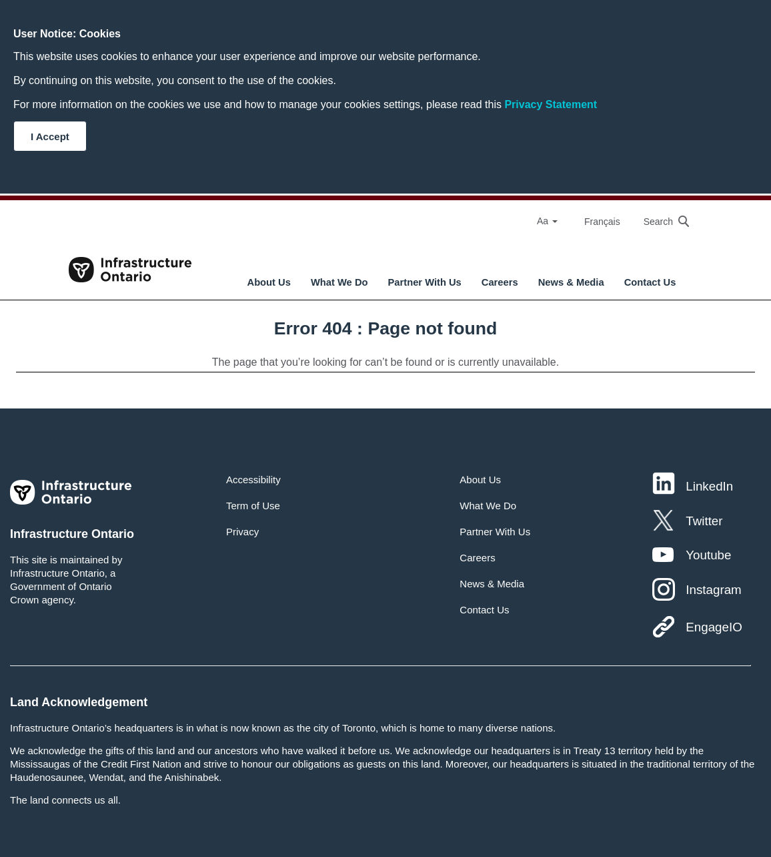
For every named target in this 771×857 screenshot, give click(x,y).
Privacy (242, 531)
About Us (269, 282)
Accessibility (253, 479)
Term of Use (253, 505)
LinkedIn (709, 486)
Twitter (704, 521)
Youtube (708, 555)
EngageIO (714, 627)
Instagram (713, 590)
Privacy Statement (550, 104)
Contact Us (650, 282)
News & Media (571, 282)
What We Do (339, 282)
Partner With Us (425, 282)
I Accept (50, 136)
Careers (500, 282)
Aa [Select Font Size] (547, 221)
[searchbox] (659, 221)
